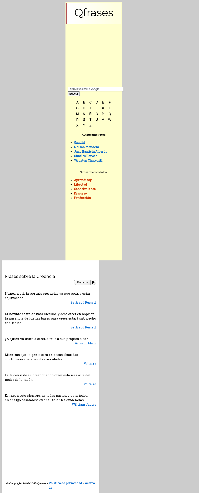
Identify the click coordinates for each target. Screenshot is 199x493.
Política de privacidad (65, 483)
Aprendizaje (83, 180)
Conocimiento (85, 189)
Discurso (80, 193)
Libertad (80, 184)
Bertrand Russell (83, 302)
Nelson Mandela (86, 147)
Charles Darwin (86, 156)
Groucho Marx (85, 343)
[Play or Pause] (94, 282)
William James (84, 404)
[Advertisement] (93, 54)
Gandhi (79, 143)
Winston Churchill (88, 160)
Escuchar (83, 282)
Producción (82, 198)
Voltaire (90, 364)
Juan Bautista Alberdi (90, 151)
